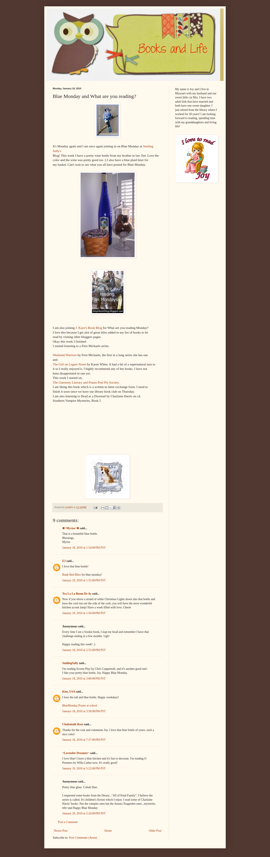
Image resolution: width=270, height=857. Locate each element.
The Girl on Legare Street (69, 364)
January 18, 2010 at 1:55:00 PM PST (84, 580)
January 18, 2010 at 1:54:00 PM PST (84, 547)
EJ (64, 561)
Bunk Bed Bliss (71, 574)
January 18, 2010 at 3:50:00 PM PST (84, 711)
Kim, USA (68, 691)
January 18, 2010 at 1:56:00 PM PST (84, 613)
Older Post (155, 830)
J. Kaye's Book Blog (88, 328)
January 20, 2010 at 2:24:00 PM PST (84, 813)
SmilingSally (70, 663)
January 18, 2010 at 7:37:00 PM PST (84, 739)
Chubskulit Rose (72, 724)
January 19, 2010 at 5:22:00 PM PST (84, 768)
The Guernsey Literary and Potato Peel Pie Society (86, 382)
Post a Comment (68, 822)
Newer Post (61, 830)
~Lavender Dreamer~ (75, 753)
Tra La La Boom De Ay (76, 593)
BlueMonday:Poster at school (79, 705)
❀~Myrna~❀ (70, 528)
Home (108, 830)
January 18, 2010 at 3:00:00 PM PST (84, 678)
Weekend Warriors (65, 355)
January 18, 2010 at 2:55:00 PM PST (84, 650)
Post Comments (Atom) (83, 837)
